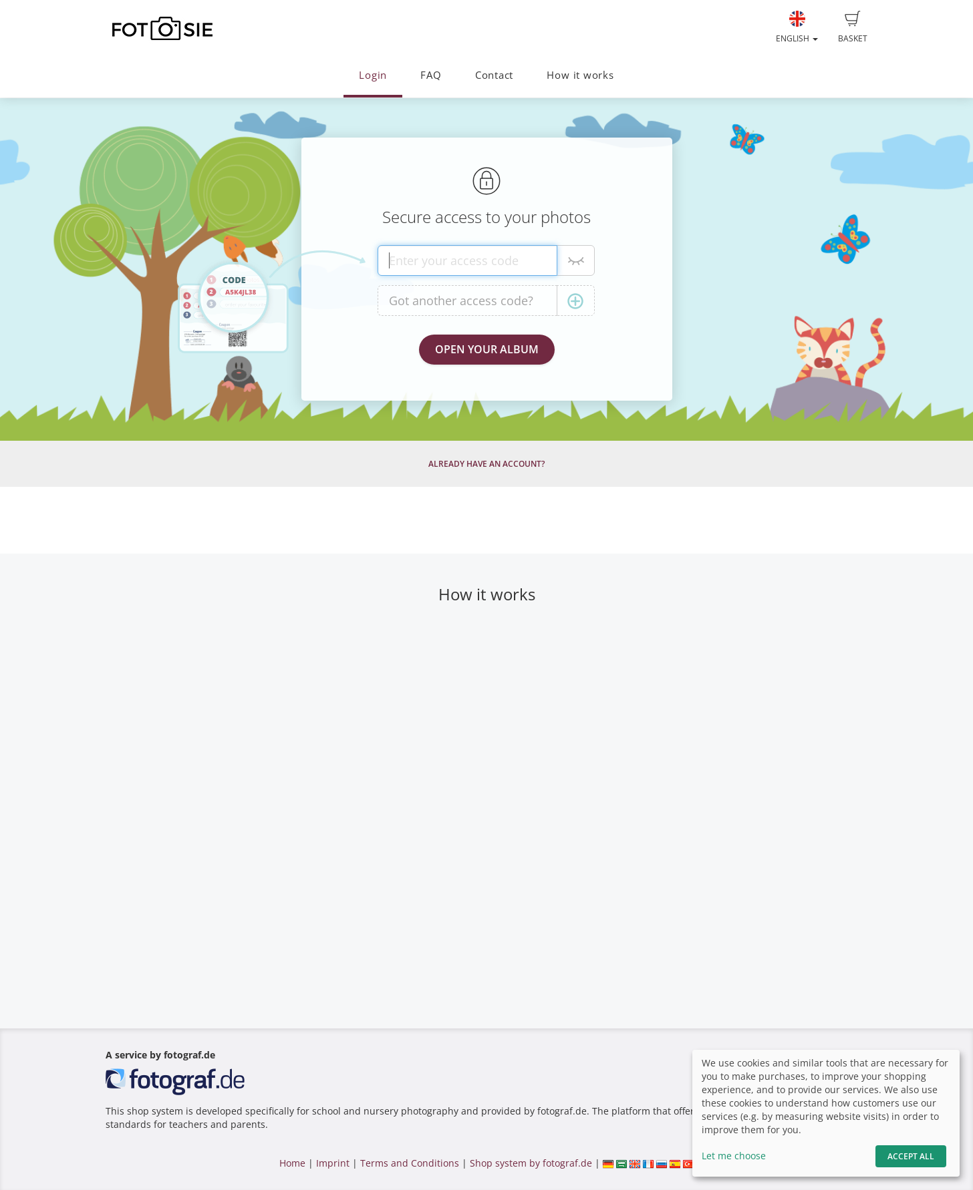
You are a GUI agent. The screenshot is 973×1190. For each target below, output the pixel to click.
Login (373, 75)
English (797, 27)
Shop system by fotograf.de (531, 1163)
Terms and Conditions (409, 1163)
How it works (580, 75)
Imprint (333, 1163)
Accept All (910, 1156)
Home (292, 1163)
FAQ (430, 75)
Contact (494, 75)
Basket (852, 27)
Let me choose (734, 1155)
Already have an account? (486, 463)
